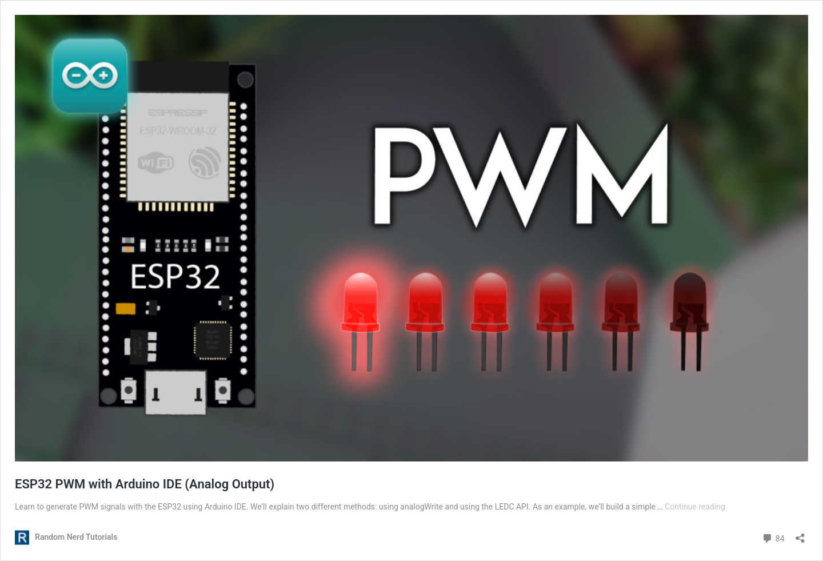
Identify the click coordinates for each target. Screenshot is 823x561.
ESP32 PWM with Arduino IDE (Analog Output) (144, 484)
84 (773, 537)
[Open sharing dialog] (800, 534)
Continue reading (695, 506)
